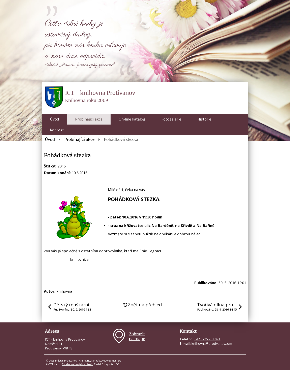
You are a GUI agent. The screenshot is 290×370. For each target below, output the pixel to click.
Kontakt (57, 129)
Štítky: (50, 166)
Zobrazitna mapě (137, 336)
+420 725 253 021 (207, 339)
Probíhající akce (89, 119)
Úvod (54, 119)
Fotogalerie (171, 119)
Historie (204, 119)
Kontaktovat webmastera (106, 360)
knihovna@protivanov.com (211, 343)
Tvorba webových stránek (77, 364)
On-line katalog (132, 119)
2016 (62, 166)
